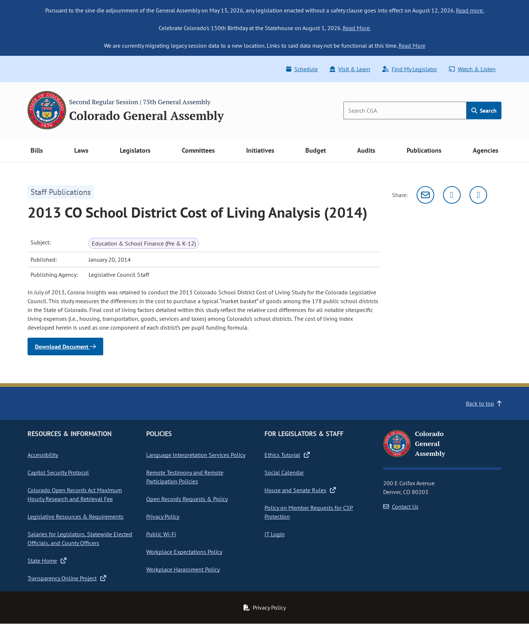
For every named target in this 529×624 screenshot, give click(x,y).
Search (484, 110)
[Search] (405, 110)
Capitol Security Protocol (58, 472)
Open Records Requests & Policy (187, 499)
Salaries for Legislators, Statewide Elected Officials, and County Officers (80, 538)
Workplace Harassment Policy (183, 569)
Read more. (470, 10)
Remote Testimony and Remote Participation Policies (184, 477)
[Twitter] (452, 195)
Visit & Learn (350, 69)
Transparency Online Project (67, 578)
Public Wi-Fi (161, 534)
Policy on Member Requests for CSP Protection (308, 512)
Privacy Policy (162, 516)
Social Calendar (284, 472)
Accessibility (43, 454)
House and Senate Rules (300, 490)
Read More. (357, 28)
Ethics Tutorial (287, 454)
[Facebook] (478, 195)
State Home (47, 560)
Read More (412, 45)
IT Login (274, 534)
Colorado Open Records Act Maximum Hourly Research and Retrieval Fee (75, 494)
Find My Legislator (409, 69)
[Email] (425, 195)
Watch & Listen (472, 69)
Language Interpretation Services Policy (195, 454)
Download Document (65, 346)
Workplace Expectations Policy (184, 551)
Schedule (302, 69)
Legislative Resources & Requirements (75, 516)
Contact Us (400, 506)
